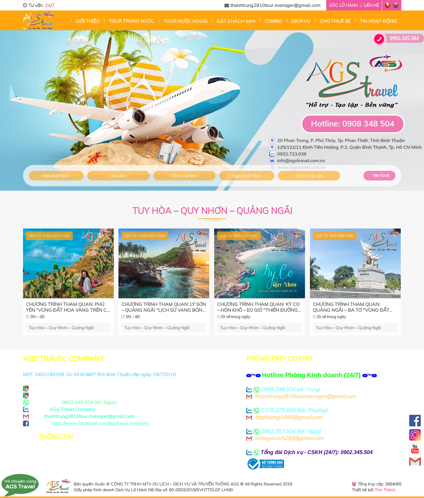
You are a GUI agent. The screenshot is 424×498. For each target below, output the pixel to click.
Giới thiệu (87, 21)
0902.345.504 (397, 38)
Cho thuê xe (335, 21)
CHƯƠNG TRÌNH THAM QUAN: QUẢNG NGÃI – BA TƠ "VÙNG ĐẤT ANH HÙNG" (351, 307)
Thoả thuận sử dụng (61, 459)
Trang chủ (66, 20)
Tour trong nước (131, 21)
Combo (273, 21)
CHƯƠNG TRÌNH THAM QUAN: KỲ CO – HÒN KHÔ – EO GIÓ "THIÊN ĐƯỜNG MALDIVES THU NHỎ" (258, 307)
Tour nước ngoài (185, 21)
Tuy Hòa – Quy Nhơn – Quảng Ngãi (61, 327)
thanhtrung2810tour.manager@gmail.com (272, 5)
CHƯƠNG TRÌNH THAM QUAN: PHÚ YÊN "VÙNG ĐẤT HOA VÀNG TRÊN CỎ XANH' (68, 307)
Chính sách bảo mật (61, 453)
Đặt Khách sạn (236, 21)
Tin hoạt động (378, 21)
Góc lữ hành (343, 5)
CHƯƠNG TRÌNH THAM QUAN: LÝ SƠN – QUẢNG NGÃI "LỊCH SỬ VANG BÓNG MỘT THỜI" (163, 307)
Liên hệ (371, 5)
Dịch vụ (301, 21)
